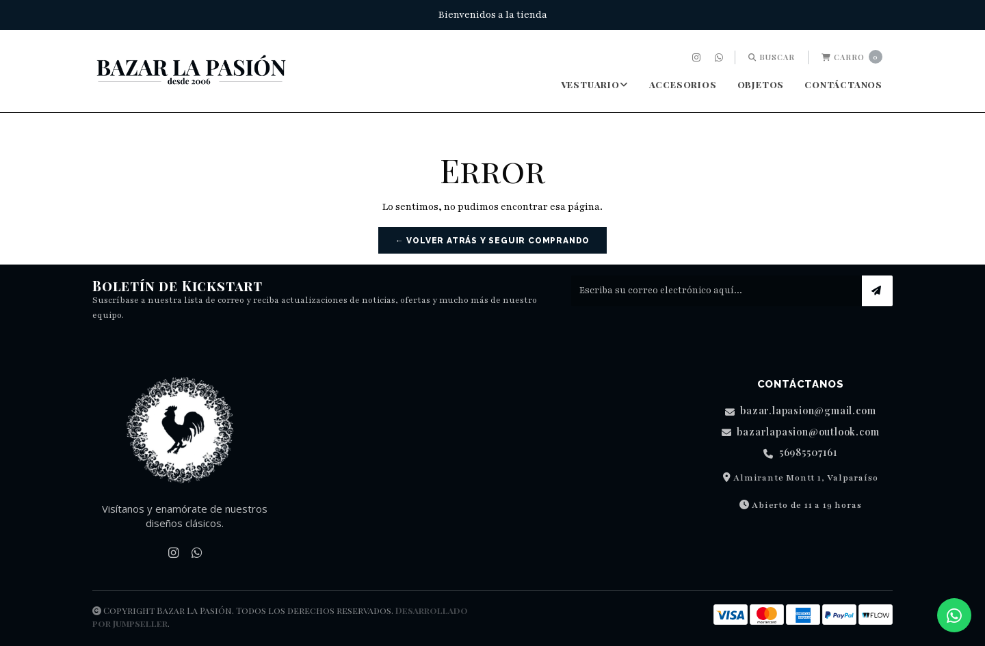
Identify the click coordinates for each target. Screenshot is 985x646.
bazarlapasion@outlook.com (801, 432)
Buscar (771, 57)
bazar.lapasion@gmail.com (800, 411)
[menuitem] (698, 57)
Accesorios (683, 84)
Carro (852, 57)
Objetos (761, 84)
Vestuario (595, 84)
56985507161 (800, 453)
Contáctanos (843, 84)
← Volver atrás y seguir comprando (492, 240)
